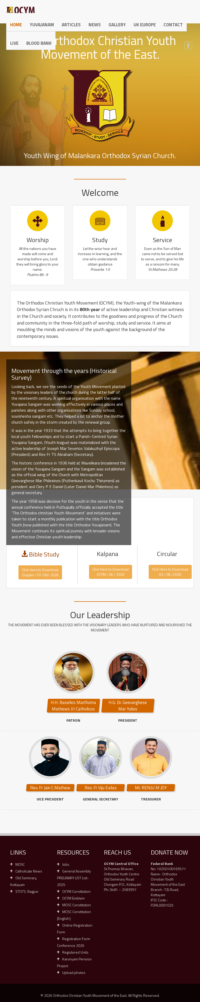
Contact (173, 24)
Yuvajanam (42, 24)
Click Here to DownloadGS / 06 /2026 (170, 571)
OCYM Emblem (73, 898)
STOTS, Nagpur (27, 891)
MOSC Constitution (76, 905)
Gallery (117, 24)
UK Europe (145, 24)
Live (14, 43)
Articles (71, 24)
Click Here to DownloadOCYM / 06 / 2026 (110, 571)
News (95, 24)
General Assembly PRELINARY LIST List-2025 (74, 877)
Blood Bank (39, 43)
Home (16, 24)
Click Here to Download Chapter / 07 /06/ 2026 (40, 572)
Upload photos (73, 972)
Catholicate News (28, 871)
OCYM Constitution (76, 891)
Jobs (65, 864)
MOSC (20, 864)
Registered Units (75, 952)
